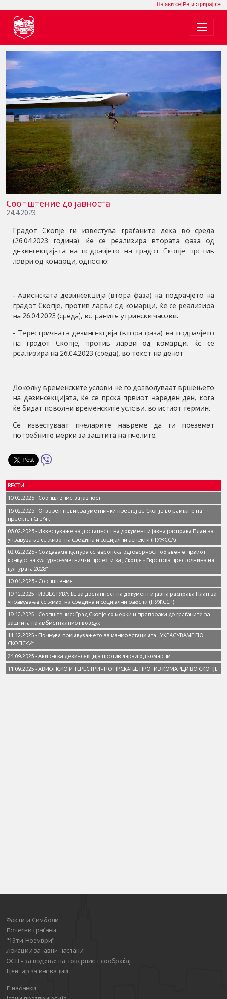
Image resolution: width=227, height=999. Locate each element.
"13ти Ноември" (30, 940)
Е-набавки (21, 988)
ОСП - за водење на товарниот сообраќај (68, 961)
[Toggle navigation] (202, 27)
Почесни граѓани (31, 930)
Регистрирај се (202, 4)
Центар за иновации (37, 971)
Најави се (168, 4)
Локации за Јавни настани (44, 951)
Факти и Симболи (32, 920)
